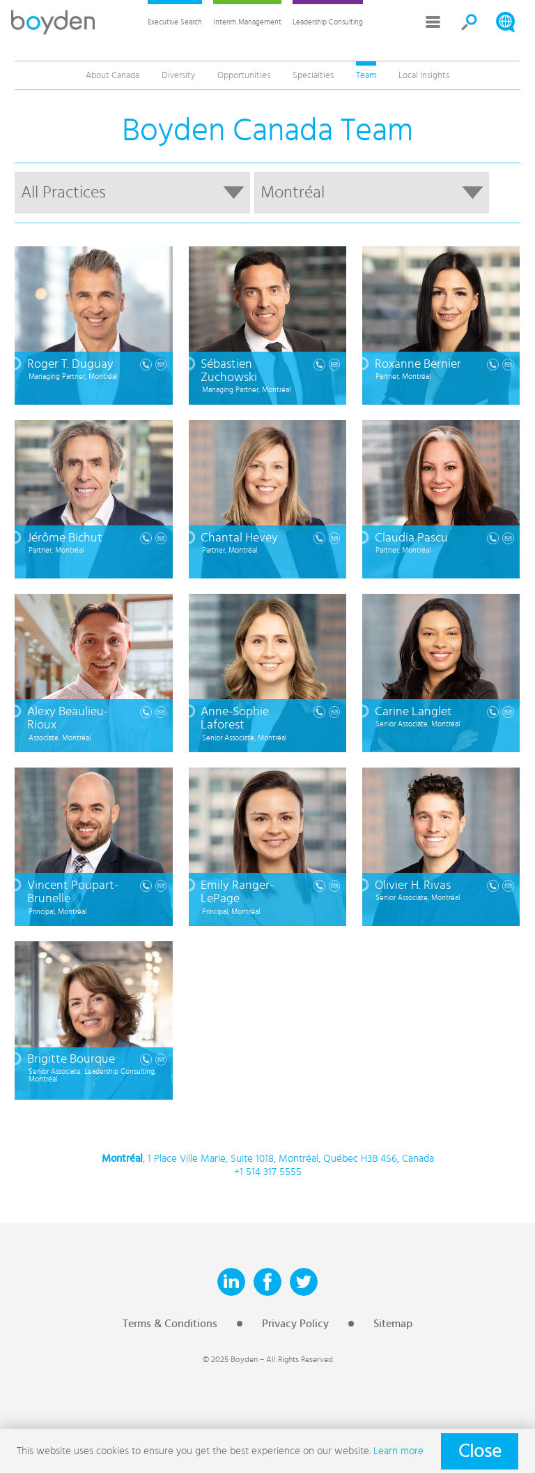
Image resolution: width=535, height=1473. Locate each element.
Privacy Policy (295, 1323)
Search (469, 22)
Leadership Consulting (328, 22)
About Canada (112, 75)
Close (479, 1451)
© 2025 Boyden (230, 1359)
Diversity (178, 75)
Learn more (398, 1451)
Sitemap (392, 1323)
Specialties (313, 75)
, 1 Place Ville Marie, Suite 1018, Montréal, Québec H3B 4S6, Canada (268, 1159)
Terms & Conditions (170, 1323)
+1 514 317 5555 (268, 1172)
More (433, 22)
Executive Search (175, 22)
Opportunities (243, 75)
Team (366, 75)
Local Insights (423, 75)
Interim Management (247, 22)
